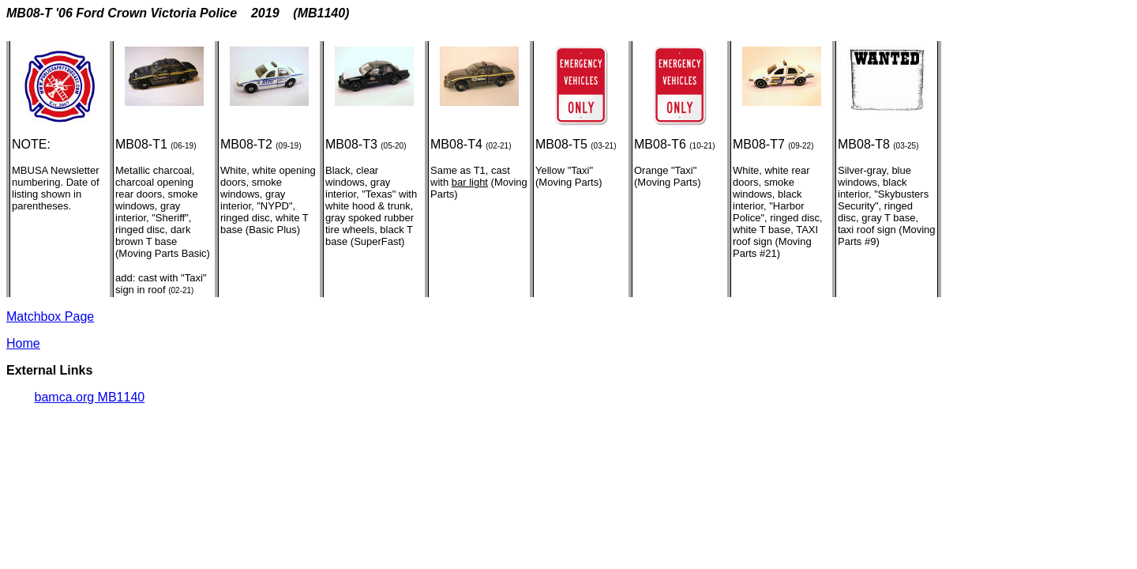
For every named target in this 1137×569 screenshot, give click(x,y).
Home (23, 343)
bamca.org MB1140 (90, 397)
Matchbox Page (50, 316)
